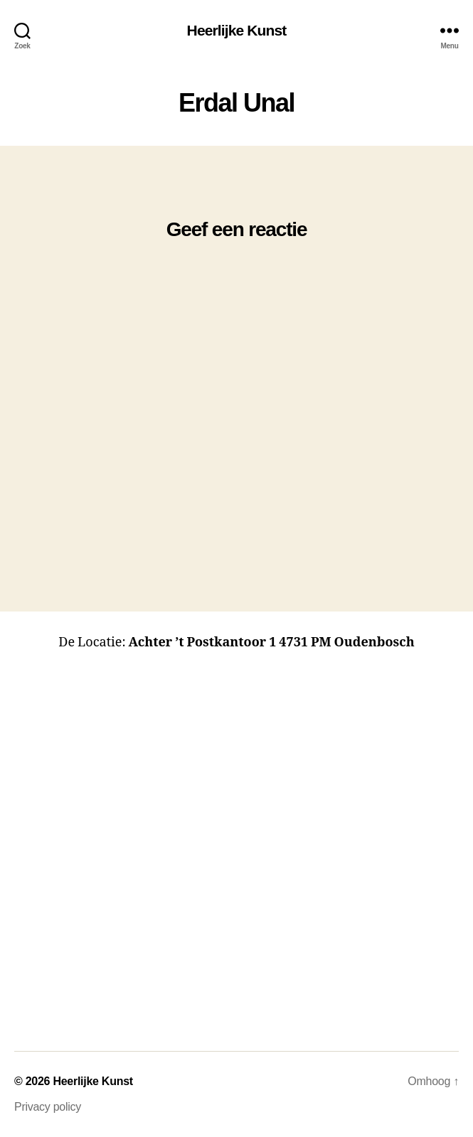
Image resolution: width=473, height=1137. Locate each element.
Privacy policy (47, 1107)
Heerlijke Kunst (237, 30)
